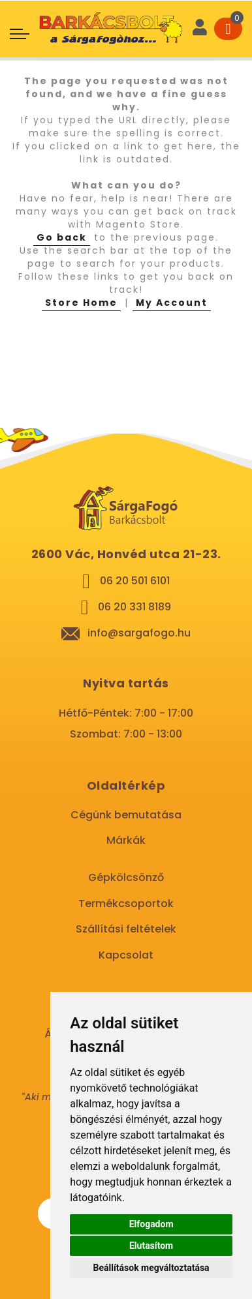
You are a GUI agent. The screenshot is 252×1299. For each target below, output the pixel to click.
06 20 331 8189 (134, 606)
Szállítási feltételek (126, 928)
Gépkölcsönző (126, 877)
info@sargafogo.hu (139, 632)
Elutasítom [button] (151, 1245)
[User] (200, 28)
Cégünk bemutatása (126, 814)
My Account (172, 302)
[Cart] (228, 29)
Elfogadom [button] (151, 1224)
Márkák (126, 840)
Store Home (81, 302)
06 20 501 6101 (135, 580)
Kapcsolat (126, 955)
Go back (62, 237)
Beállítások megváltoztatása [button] (151, 1267)
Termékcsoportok (126, 903)
